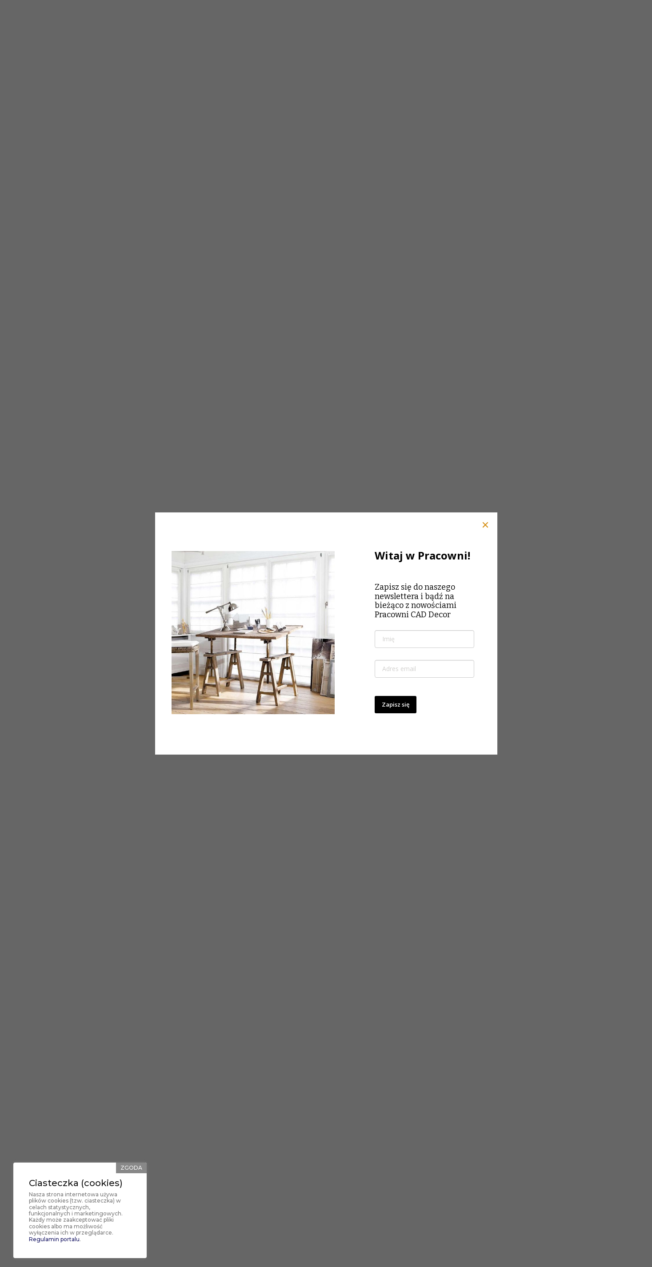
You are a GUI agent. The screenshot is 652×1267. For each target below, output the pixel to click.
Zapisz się (395, 702)
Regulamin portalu (54, 1239)
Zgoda (131, 1167)
